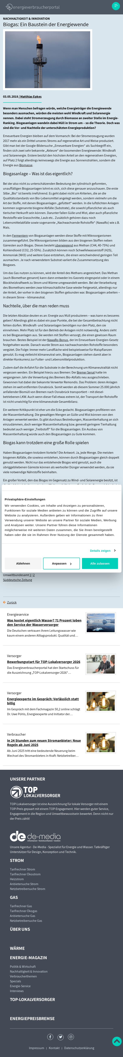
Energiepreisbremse (32, 1018)
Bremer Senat (86, 372)
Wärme (17, 948)
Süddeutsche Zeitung (17, 580)
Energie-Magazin (28, 957)
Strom (17, 860)
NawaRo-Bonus (57, 340)
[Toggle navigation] (116, 6)
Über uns (20, 929)
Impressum (36, 1048)
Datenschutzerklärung (79, 1048)
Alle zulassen (99, 563)
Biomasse (25, 165)
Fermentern (20, 235)
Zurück (12, 602)
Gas (14, 897)
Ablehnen (23, 563)
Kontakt (54, 1048)
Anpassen (61, 563)
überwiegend (64, 245)
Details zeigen (100, 550)
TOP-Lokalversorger (32, 999)
